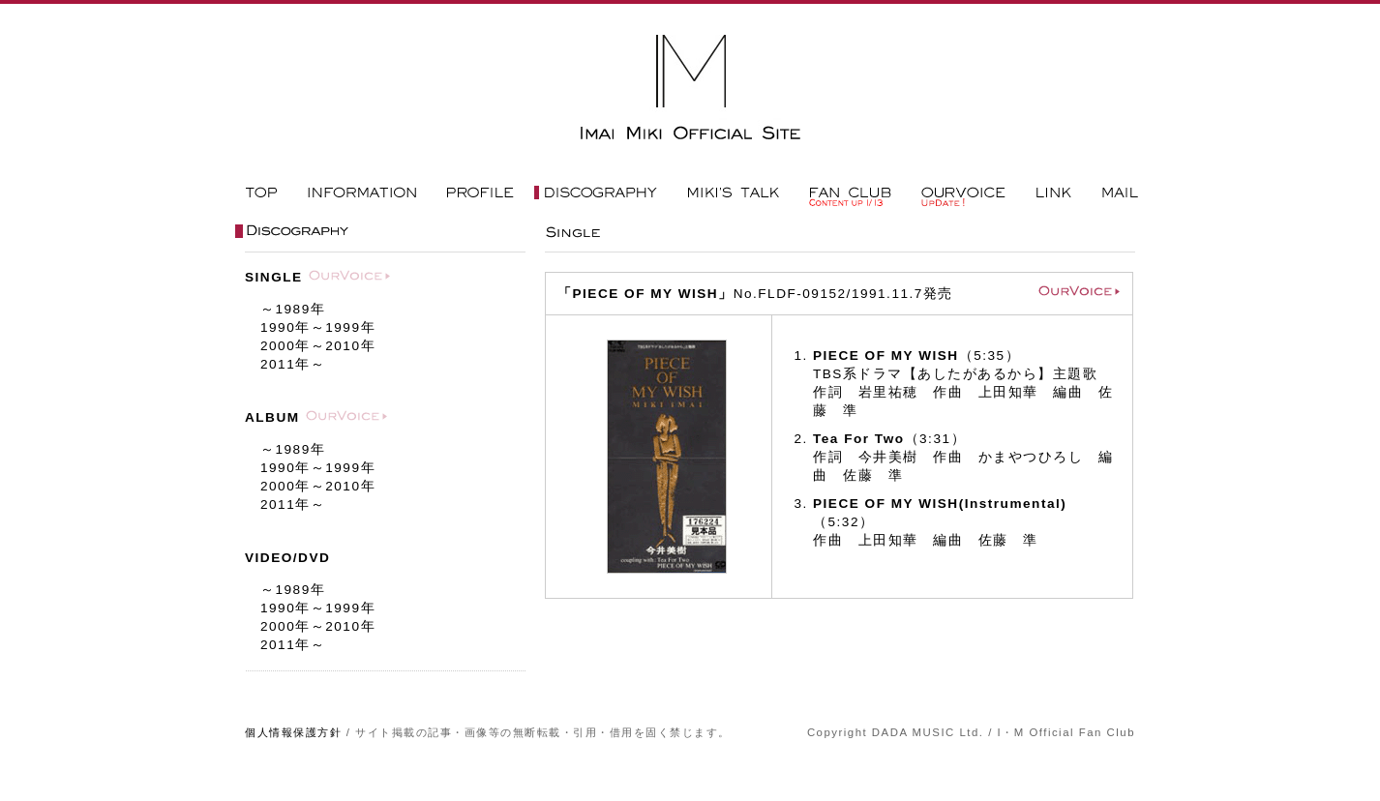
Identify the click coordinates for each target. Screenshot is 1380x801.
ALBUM (272, 417)
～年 (292, 309)
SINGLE (274, 277)
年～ (292, 364)
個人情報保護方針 (293, 732)
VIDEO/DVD (287, 557)
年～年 (317, 327)
